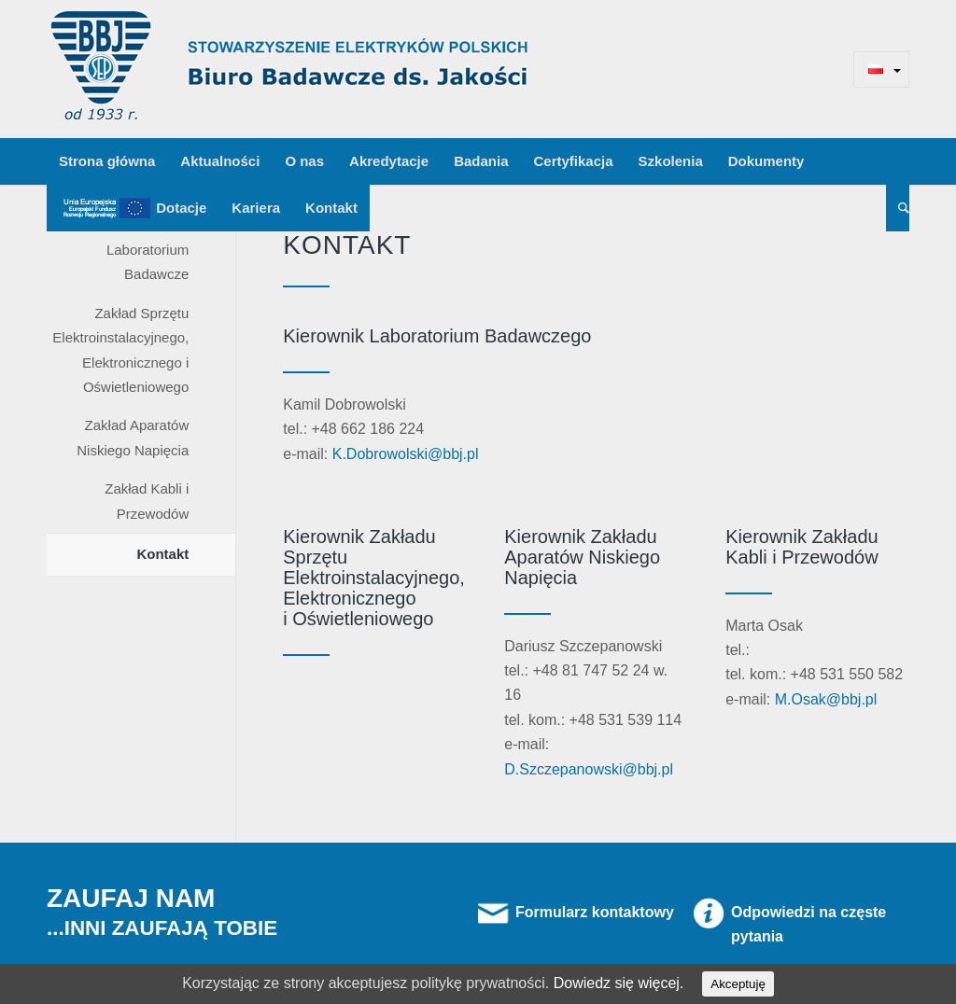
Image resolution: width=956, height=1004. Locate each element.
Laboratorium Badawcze (147, 262)
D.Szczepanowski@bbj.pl (588, 769)
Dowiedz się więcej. (619, 983)
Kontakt (162, 554)
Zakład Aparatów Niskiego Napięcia (133, 437)
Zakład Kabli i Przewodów (147, 501)
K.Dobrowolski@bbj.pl (405, 454)
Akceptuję (738, 984)
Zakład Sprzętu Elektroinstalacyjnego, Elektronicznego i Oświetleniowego (120, 350)
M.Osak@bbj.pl (826, 699)
